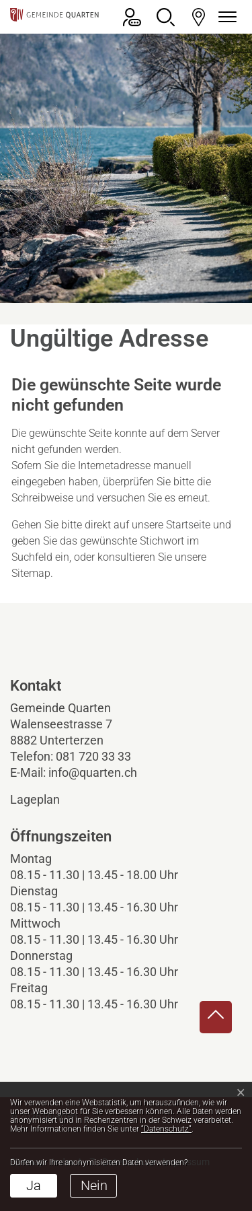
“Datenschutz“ (166, 1129)
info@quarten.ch (92, 772)
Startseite (188, 524)
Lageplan (46, 799)
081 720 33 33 (93, 756)
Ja (33, 1185)
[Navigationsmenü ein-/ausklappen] (225, 17)
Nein (94, 1185)
